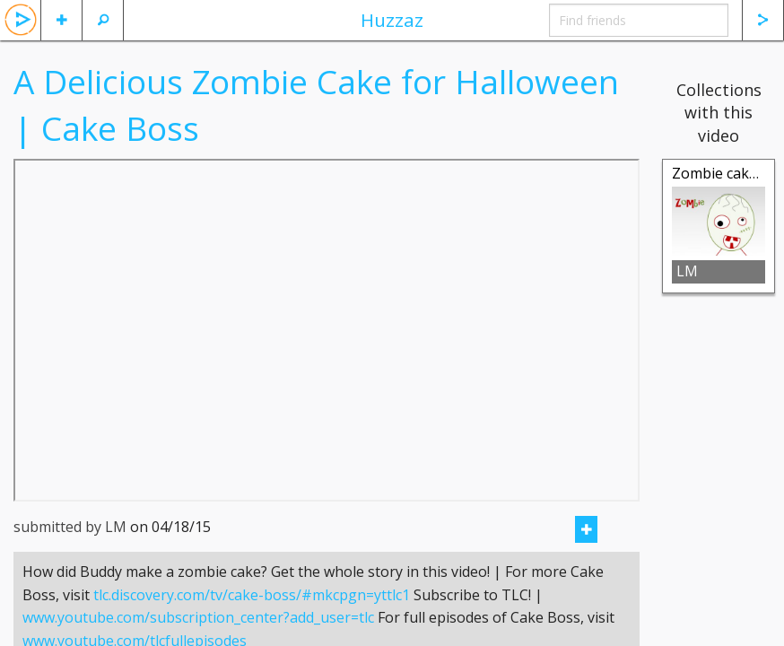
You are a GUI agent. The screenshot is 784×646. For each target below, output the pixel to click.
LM (687, 271)
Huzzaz (392, 19)
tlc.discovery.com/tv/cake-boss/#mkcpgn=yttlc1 (251, 617)
